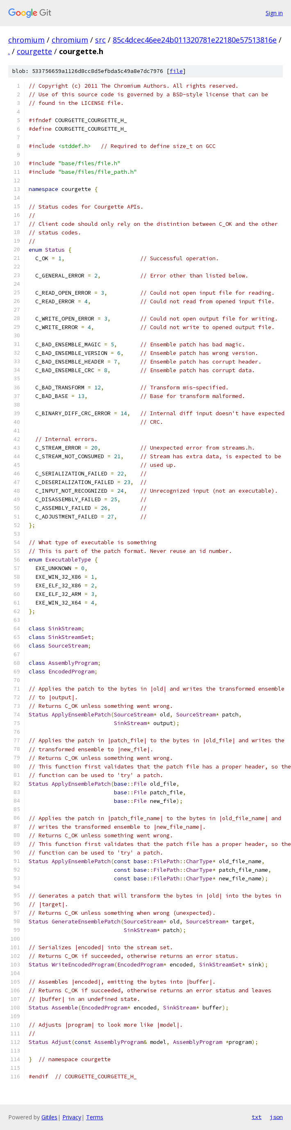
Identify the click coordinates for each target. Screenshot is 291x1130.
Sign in (274, 13)
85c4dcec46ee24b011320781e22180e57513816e (195, 40)
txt (256, 1117)
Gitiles (49, 1117)
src (100, 40)
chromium (26, 40)
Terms (94, 1117)
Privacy (71, 1117)
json (276, 1117)
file (176, 71)
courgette (34, 51)
